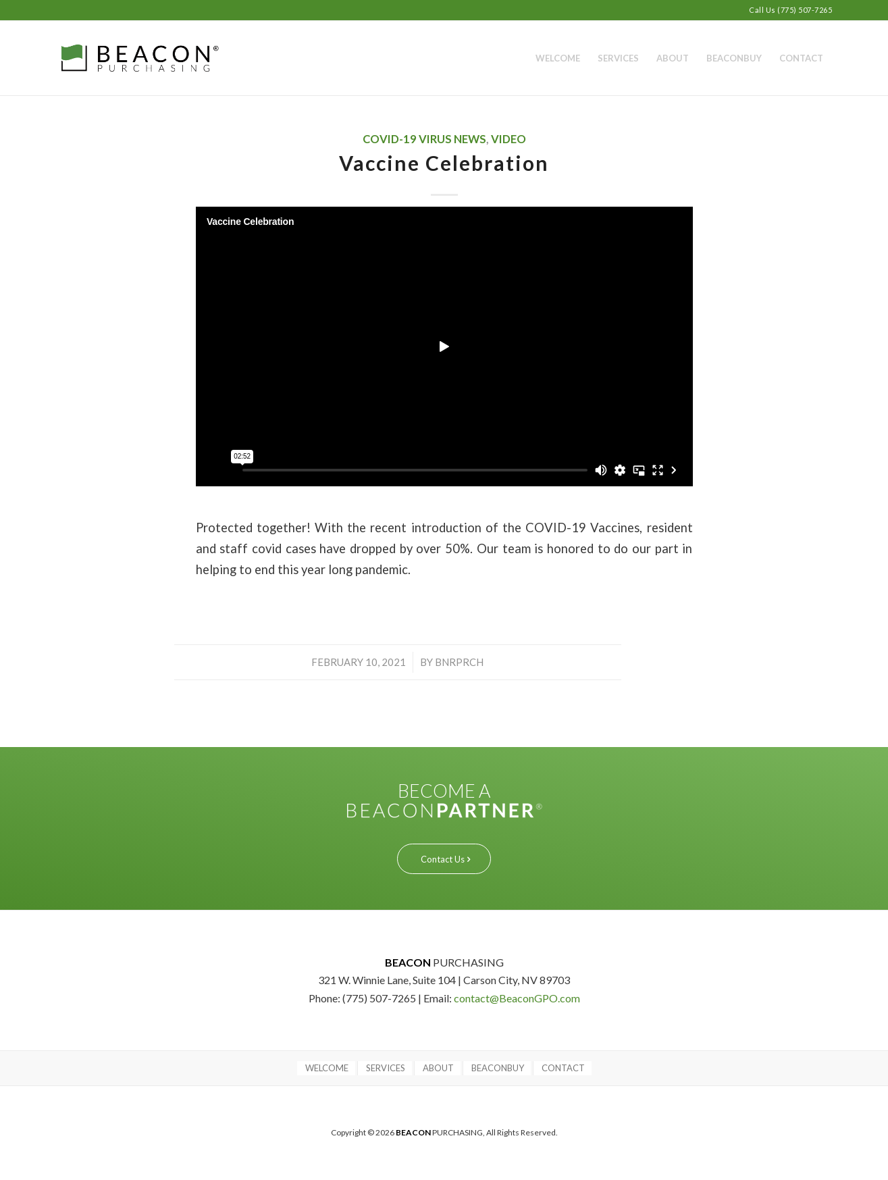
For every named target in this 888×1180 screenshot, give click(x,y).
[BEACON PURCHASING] (164, 58)
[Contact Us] (444, 859)
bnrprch (459, 662)
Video (508, 139)
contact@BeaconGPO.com (517, 998)
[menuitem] (558, 58)
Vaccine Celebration (444, 163)
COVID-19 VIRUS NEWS (424, 139)
